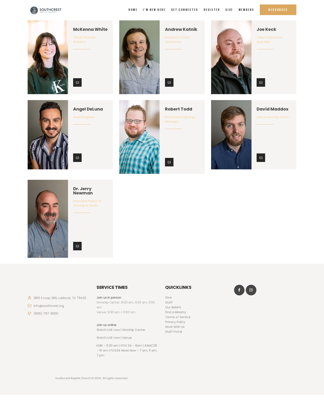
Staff (169, 302)
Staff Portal (173, 332)
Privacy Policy (175, 322)
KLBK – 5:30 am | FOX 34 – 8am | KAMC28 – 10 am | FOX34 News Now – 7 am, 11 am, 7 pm (127, 350)
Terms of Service (177, 317)
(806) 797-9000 (46, 313)
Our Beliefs (173, 307)
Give (168, 297)
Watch (102, 338)
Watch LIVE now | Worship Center (121, 330)
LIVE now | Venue (119, 338)
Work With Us (175, 327)
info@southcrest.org (49, 306)
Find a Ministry (175, 312)
